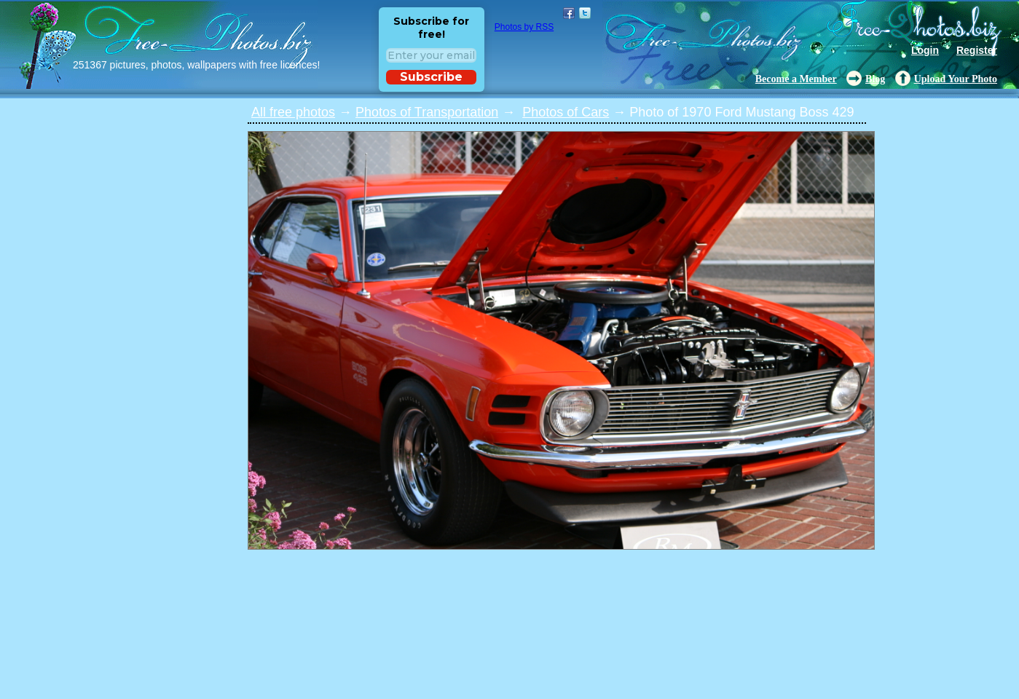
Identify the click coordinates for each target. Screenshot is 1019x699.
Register (976, 50)
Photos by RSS (524, 27)
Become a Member (796, 79)
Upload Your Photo (955, 79)
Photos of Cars (565, 112)
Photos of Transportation (426, 112)
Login (925, 50)
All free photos (293, 112)
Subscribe (431, 77)
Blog (875, 79)
